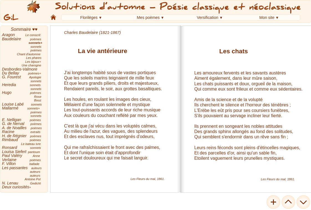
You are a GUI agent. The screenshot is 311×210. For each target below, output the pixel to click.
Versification (207, 17)
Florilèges (89, 17)
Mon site (266, 17)
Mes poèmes (148, 17)
